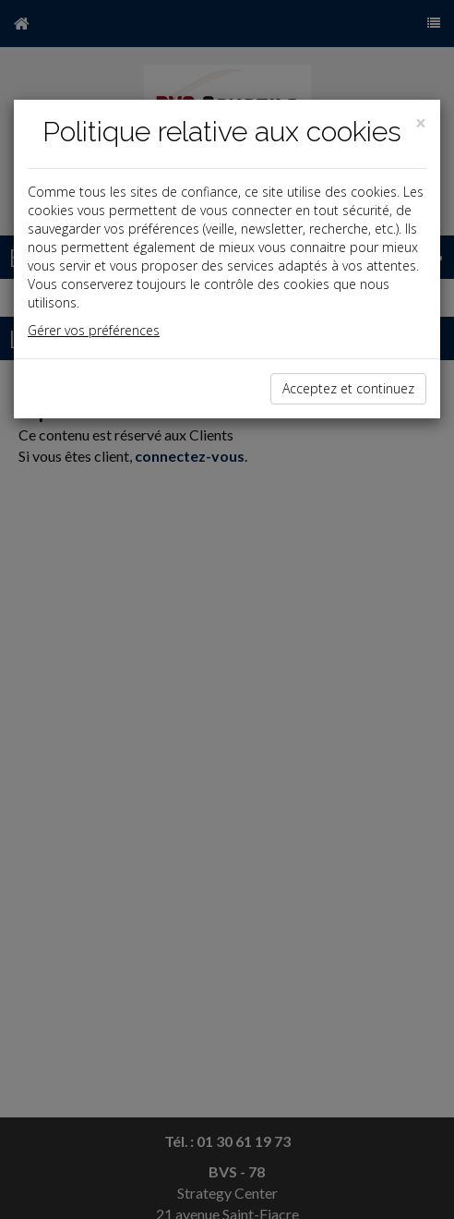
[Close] (420, 123)
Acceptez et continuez (348, 388)
